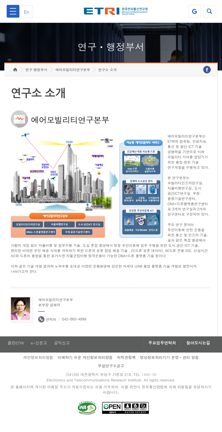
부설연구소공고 (111, 373)
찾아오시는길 (197, 350)
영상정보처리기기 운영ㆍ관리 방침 (169, 365)
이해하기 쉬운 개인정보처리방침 (85, 365)
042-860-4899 (74, 326)
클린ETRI (15, 350)
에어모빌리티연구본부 (73, 76)
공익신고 (63, 350)
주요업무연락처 (159, 350)
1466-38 (149, 382)
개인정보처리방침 (38, 365)
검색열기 (209, 11)
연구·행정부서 (36, 76)
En (27, 11)
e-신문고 (39, 350)
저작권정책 (126, 365)
